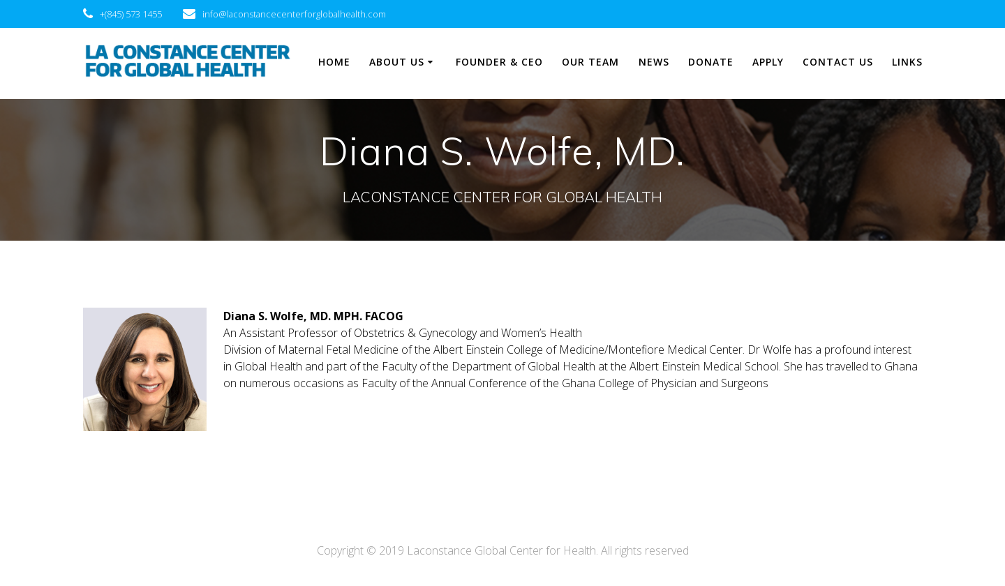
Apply (768, 61)
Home (334, 61)
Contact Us (838, 61)
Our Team (590, 61)
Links (907, 61)
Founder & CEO (499, 61)
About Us (396, 61)
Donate (711, 61)
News (654, 61)
